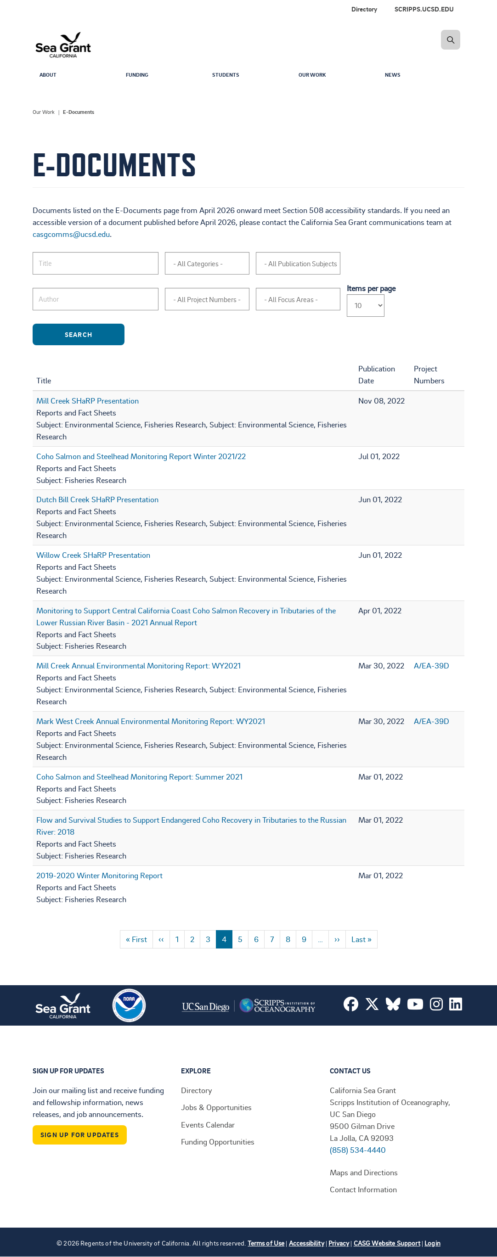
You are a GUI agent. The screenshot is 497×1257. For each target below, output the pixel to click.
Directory (364, 9)
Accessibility (306, 1243)
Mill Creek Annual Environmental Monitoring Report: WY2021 (138, 665)
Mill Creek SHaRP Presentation (87, 400)
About (49, 76)
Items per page (371, 288)
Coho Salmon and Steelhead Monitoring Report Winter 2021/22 (141, 456)
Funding (139, 76)
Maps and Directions (364, 1172)
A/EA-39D (431, 665)
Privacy (338, 1243)
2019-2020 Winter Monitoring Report (99, 875)
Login (432, 1243)
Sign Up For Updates (79, 1134)
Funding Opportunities (217, 1141)
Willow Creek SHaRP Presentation (93, 555)
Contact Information (363, 1189)
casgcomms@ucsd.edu (71, 234)
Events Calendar (208, 1124)
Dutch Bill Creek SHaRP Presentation (97, 499)
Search (92, 334)
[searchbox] (211, 264)
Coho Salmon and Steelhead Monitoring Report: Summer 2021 (139, 776)
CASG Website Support (387, 1243)
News (394, 76)
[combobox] (207, 263)
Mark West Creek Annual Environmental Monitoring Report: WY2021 (150, 721)
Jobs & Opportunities (216, 1107)
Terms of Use (266, 1243)
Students (227, 76)
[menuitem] (426, 9)
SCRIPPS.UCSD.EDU (424, 9)
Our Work (314, 76)
